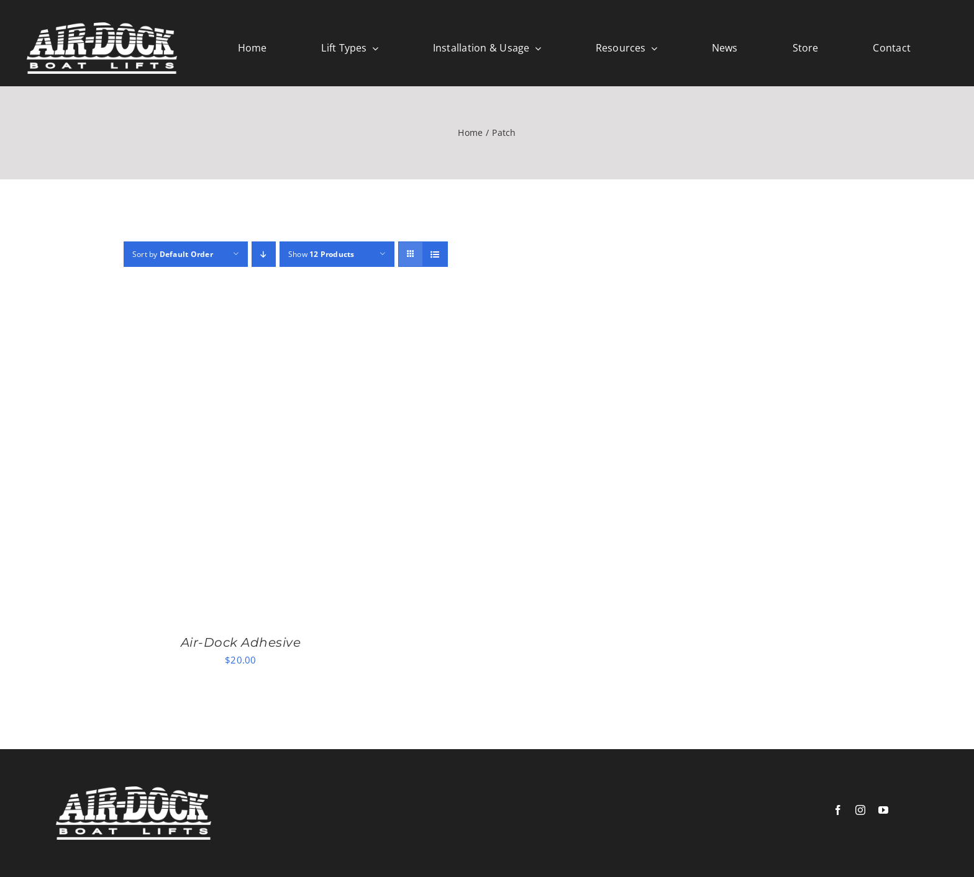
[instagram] (860, 810)
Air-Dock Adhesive (241, 642)
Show (321, 254)
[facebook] (838, 810)
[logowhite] (102, 26)
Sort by (172, 254)
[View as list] (435, 254)
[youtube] (883, 810)
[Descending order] (264, 254)
